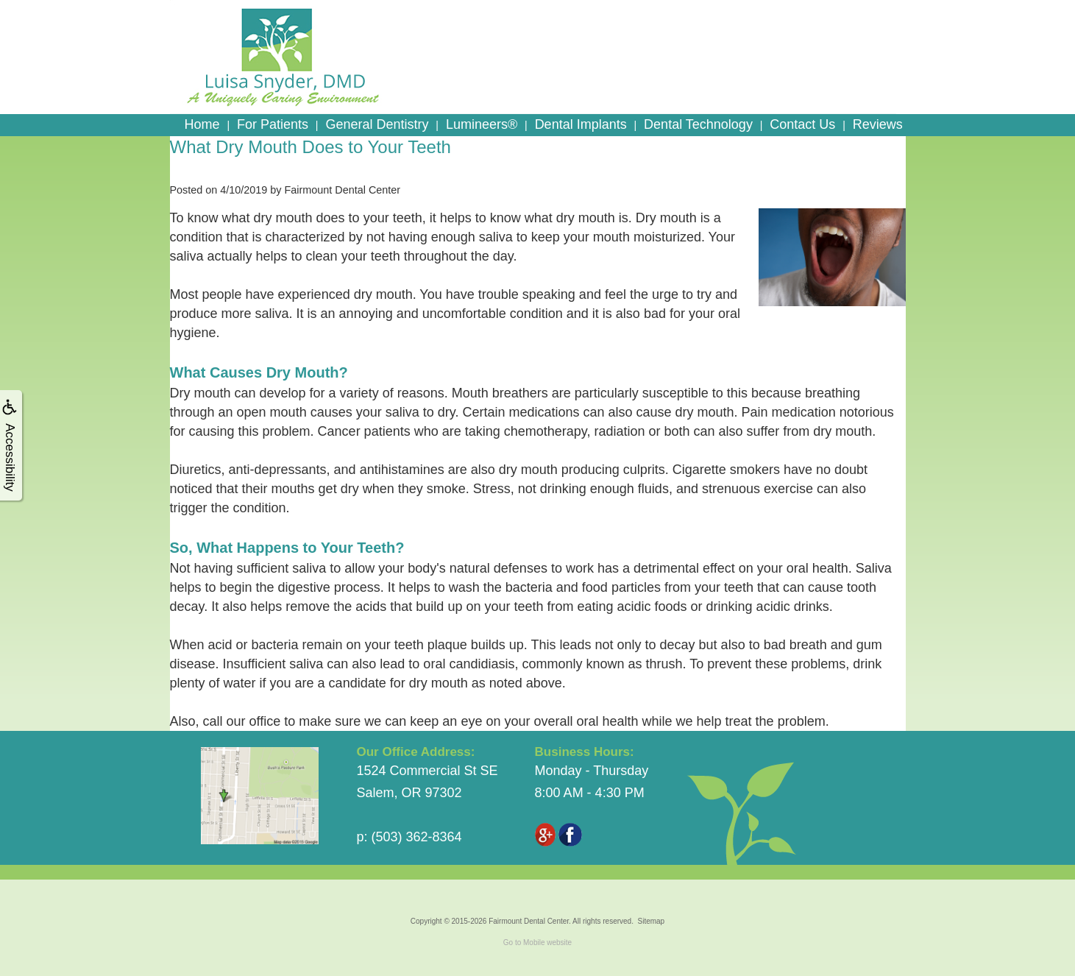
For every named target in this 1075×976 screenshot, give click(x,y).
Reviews (878, 124)
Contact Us (802, 124)
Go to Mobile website (537, 942)
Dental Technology (698, 124)
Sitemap (650, 921)
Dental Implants (581, 124)
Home (202, 124)
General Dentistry (376, 124)
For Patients (272, 124)
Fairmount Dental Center (529, 921)
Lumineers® (481, 124)
